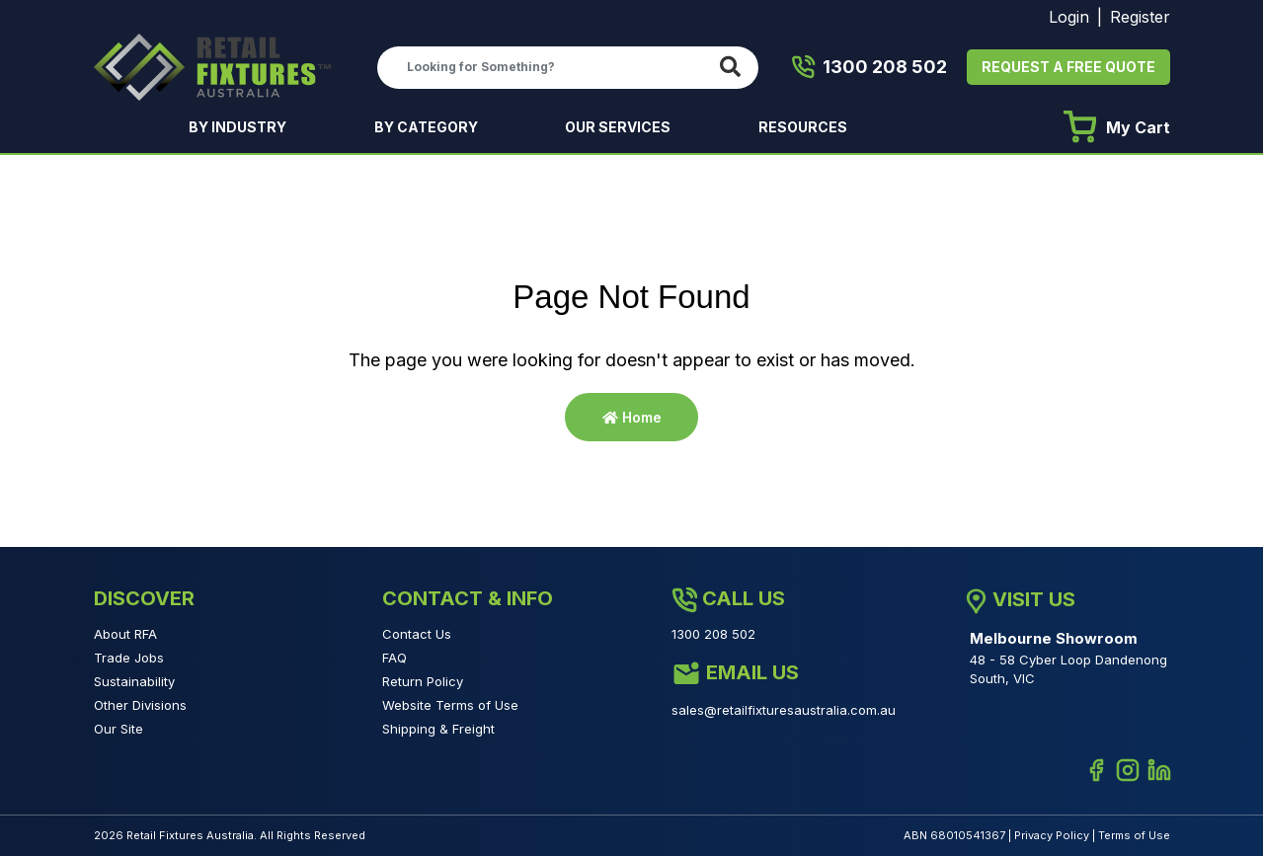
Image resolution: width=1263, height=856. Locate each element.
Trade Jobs (129, 657)
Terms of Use (1134, 835)
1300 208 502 (869, 67)
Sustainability (134, 681)
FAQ (394, 657)
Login (1069, 17)
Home (632, 417)
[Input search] (544, 67)
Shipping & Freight (438, 729)
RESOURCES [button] (804, 126)
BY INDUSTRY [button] (239, 126)
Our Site (118, 729)
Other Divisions (140, 705)
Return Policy (422, 681)
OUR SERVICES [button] (619, 126)
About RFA (125, 634)
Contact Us (416, 634)
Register (1140, 17)
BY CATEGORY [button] (427, 126)
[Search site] (734, 67)
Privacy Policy (1051, 835)
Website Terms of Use (450, 705)
